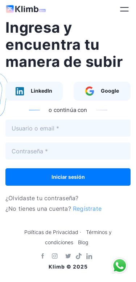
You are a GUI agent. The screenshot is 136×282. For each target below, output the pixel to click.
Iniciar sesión (68, 177)
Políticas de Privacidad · (52, 232)
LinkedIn (34, 91)
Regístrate (87, 208)
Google (102, 91)
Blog (83, 242)
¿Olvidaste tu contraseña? (41, 198)
